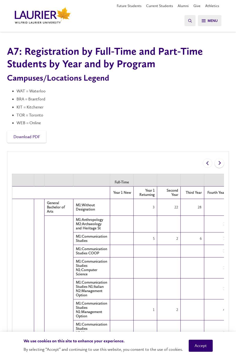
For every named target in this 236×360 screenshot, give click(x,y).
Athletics (212, 6)
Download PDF (26, 136)
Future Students (129, 6)
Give (196, 6)
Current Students (159, 6)
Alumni (183, 6)
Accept (201, 345)
